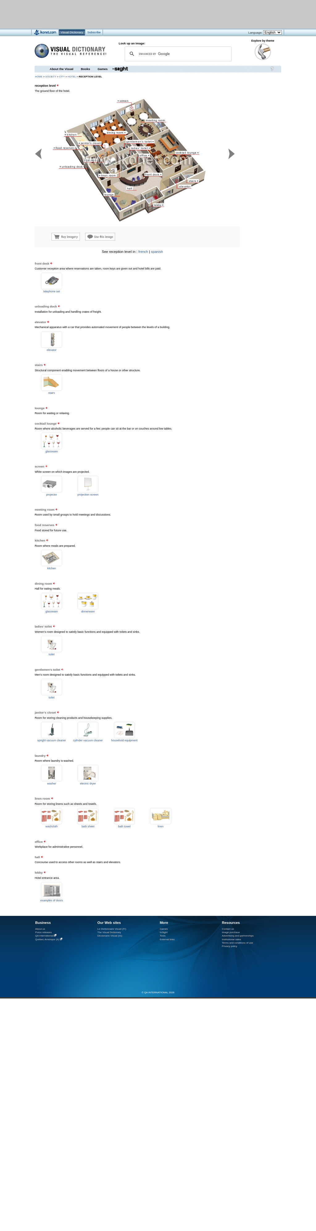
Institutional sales (231, 939)
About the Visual (61, 69)
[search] (177, 54)
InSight (164, 932)
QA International (44, 935)
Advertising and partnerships (238, 935)
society (50, 76)
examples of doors (51, 900)
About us (40, 929)
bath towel (124, 826)
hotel (72, 76)
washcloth (51, 826)
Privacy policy (229, 946)
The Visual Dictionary (109, 932)
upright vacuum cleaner (51, 740)
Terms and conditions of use (237, 942)
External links (167, 939)
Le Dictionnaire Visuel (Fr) (111, 929)
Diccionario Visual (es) (109, 935)
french (143, 251)
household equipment (124, 740)
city (62, 76)
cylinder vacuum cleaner (88, 740)
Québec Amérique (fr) (47, 939)
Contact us (228, 929)
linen (161, 826)
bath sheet (87, 826)
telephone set (51, 291)
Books (85, 69)
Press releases (43, 932)
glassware (51, 451)
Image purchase (231, 932)
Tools (163, 935)
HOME (38, 76)
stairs (51, 392)
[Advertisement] (243, 288)
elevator (51, 350)
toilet (52, 654)
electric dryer (88, 783)
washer (51, 783)
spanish (157, 251)
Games (102, 69)
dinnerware (88, 611)
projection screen (87, 494)
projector (51, 494)
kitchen (51, 568)
